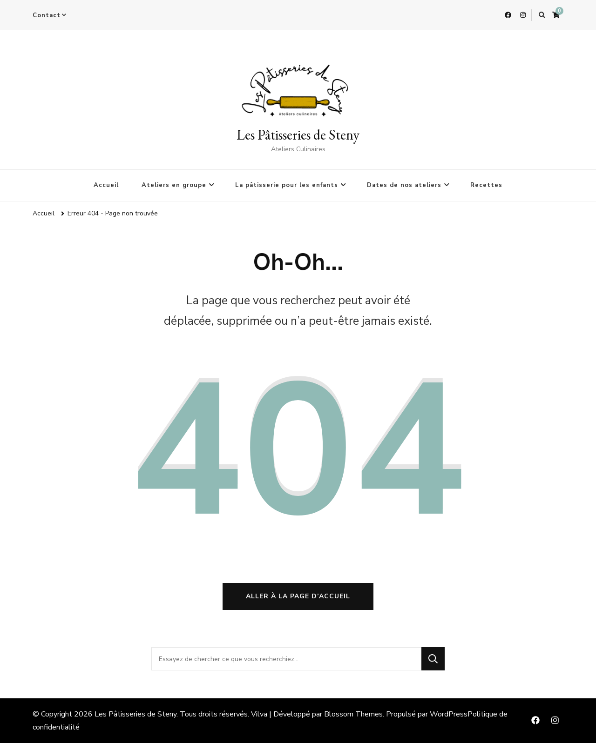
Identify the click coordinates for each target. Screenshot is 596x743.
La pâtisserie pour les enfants (286, 185)
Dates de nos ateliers (404, 185)
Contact (47, 15)
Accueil (106, 185)
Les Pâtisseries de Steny (298, 135)
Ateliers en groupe (174, 185)
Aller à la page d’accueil (298, 596)
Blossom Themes (353, 714)
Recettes (486, 185)
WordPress (448, 714)
